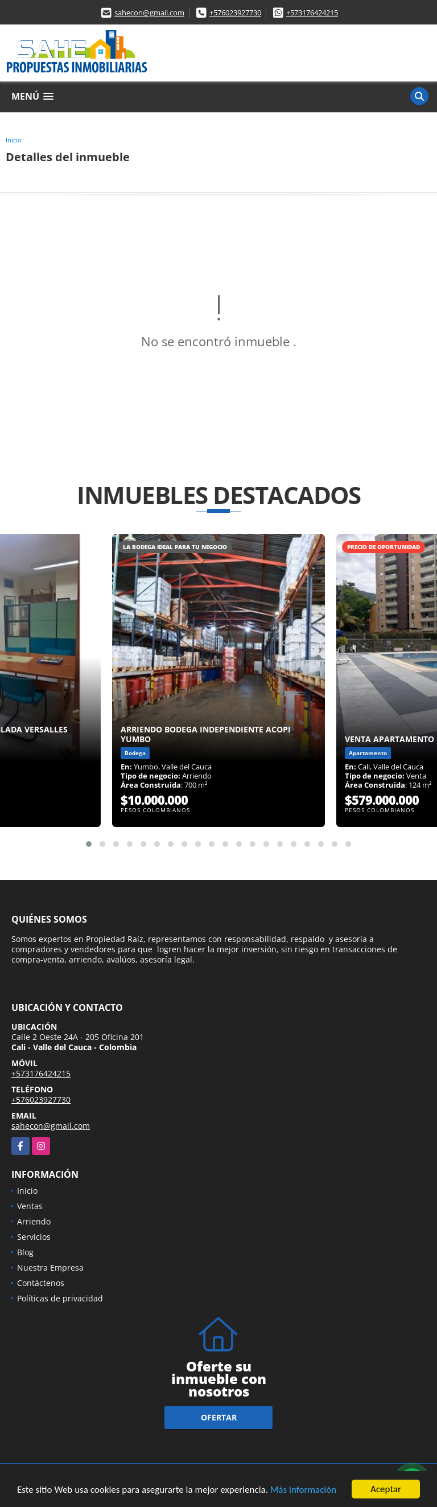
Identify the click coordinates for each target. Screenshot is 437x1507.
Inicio (14, 140)
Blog (25, 1252)
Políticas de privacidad (60, 1298)
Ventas (30, 1206)
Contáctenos (40, 1282)
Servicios (34, 1236)
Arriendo (34, 1221)
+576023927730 (235, 12)
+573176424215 (312, 12)
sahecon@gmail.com (149, 12)
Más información (303, 1490)
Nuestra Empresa (50, 1267)
